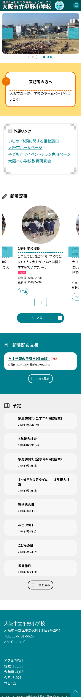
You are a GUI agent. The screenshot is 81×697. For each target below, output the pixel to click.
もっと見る (38, 317)
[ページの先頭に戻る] (75, 691)
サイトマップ (16, 641)
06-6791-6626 (23, 636)
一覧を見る (42, 585)
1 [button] (44, 57)
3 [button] (51, 57)
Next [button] (73, 33)
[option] (40, 33)
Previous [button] (7, 33)
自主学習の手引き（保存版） (29, 358)
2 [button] (48, 57)
